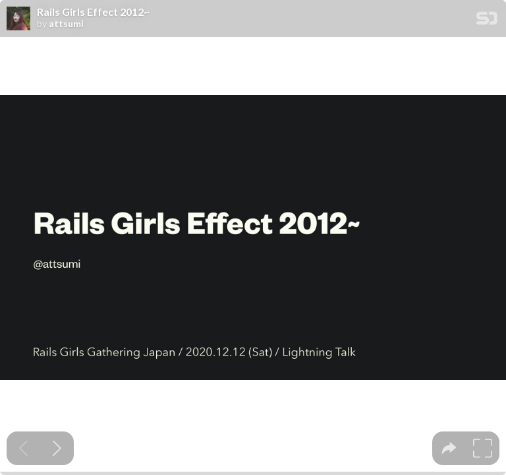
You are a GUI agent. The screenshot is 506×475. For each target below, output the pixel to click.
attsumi (66, 23)
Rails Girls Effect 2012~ (93, 12)
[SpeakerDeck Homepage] (486, 21)
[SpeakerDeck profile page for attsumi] (18, 19)
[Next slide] (57, 448)
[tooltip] (449, 448)
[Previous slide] (23, 448)
